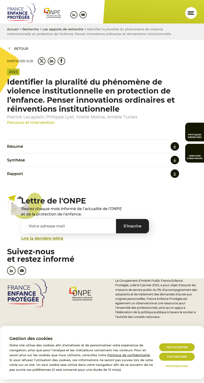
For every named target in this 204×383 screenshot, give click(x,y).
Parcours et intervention (31, 122)
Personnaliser (177, 366)
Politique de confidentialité (128, 355)
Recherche (30, 29)
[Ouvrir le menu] (191, 13)
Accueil (13, 29)
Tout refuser (177, 356)
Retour (21, 49)
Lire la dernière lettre (42, 238)
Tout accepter (177, 347)
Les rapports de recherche (63, 29)
